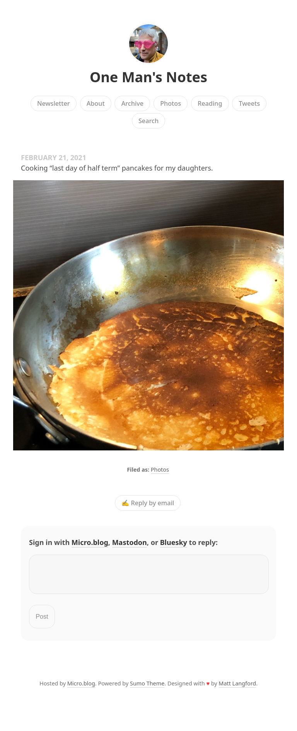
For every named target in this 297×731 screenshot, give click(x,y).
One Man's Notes (148, 77)
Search (148, 121)
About (96, 103)
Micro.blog (90, 542)
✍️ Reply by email (147, 503)
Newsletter (53, 103)
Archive (132, 103)
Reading (210, 103)
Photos (170, 103)
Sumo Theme (147, 688)
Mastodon (129, 542)
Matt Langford (237, 688)
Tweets (249, 103)
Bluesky (173, 542)
